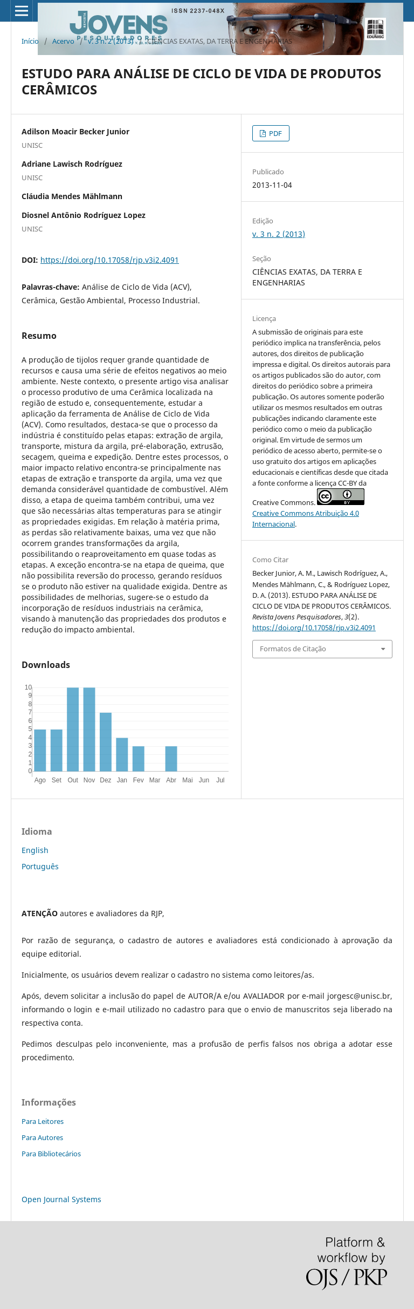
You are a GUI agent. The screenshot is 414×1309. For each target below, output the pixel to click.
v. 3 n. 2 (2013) (111, 41)
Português (40, 866)
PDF (274, 133)
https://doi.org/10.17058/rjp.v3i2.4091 (109, 260)
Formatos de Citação (293, 648)
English (35, 850)
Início (30, 41)
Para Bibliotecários (51, 1153)
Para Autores (42, 1137)
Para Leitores (43, 1121)
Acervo (63, 41)
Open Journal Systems (61, 1199)
